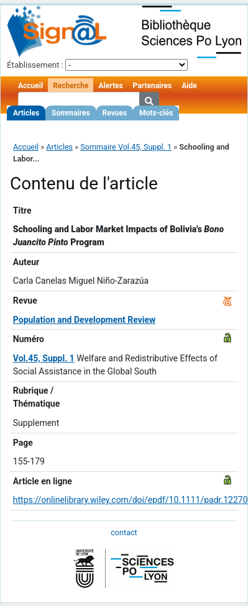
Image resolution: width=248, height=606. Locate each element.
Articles (26, 113)
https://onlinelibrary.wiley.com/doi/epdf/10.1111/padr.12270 (130, 500)
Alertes (110, 85)
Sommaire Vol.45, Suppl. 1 (126, 147)
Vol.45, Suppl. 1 (44, 358)
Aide (188, 85)
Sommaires (71, 113)
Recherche (70, 85)
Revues (115, 113)
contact (124, 532)
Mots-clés (156, 113)
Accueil (30, 85)
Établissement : (35, 65)
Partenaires (152, 85)
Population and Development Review (84, 320)
